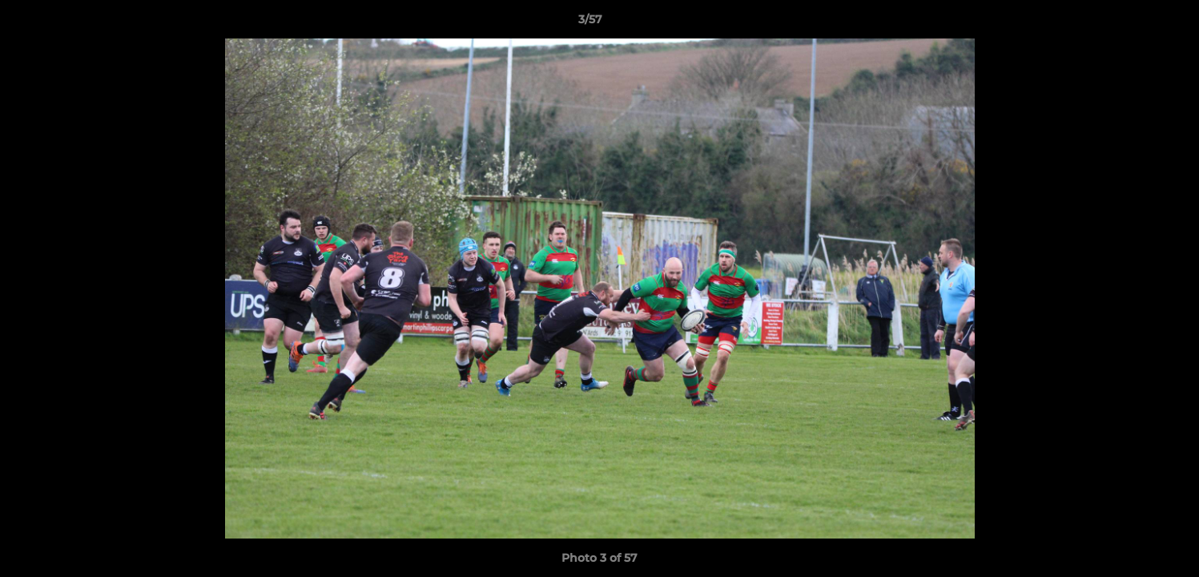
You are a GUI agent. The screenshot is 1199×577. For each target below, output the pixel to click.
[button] (1131, 23)
